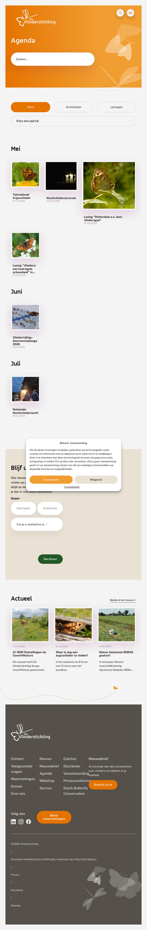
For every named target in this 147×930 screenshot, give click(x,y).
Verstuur (50, 559)
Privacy (15, 874)
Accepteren (51, 479)
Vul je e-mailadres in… (32, 524)
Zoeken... (22, 59)
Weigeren (96, 479)
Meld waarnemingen (54, 817)
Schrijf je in (103, 784)
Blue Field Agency (85, 859)
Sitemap (15, 905)
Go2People (49, 859)
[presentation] (38, 541)
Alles (30, 107)
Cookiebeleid (71, 487)
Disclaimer (17, 890)
